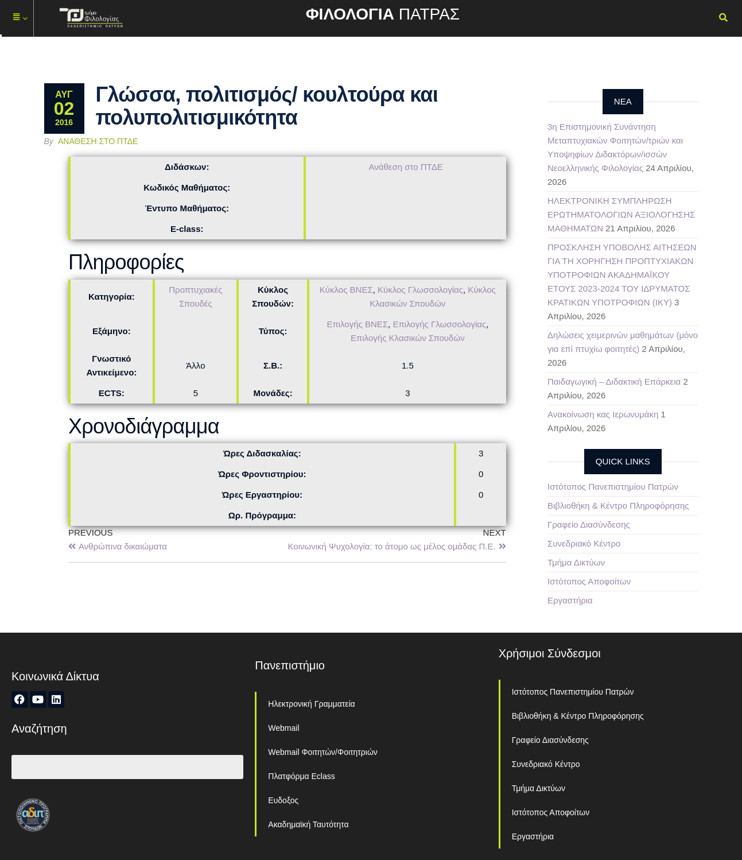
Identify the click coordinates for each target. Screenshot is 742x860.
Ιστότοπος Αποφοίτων (589, 581)
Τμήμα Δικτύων (576, 562)
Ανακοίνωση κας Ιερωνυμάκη (602, 414)
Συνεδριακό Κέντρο (583, 543)
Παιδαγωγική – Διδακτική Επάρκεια (614, 381)
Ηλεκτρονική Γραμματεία (311, 703)
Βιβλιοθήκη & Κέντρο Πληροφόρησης (618, 505)
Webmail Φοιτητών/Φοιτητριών (323, 752)
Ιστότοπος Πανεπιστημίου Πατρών (612, 486)
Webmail (283, 728)
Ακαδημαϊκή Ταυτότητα (308, 824)
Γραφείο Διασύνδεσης (588, 524)
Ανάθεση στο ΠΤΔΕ (98, 141)
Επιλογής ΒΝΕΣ (357, 324)
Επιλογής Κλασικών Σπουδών (408, 338)
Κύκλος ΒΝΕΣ (346, 290)
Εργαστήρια (570, 600)
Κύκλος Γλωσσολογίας (420, 290)
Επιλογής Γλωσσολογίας (439, 324)
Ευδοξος (283, 800)
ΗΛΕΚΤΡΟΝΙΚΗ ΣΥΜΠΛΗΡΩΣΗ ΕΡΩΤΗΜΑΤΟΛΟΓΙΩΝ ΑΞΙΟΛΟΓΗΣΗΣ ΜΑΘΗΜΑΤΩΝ (621, 214)
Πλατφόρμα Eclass (301, 776)
